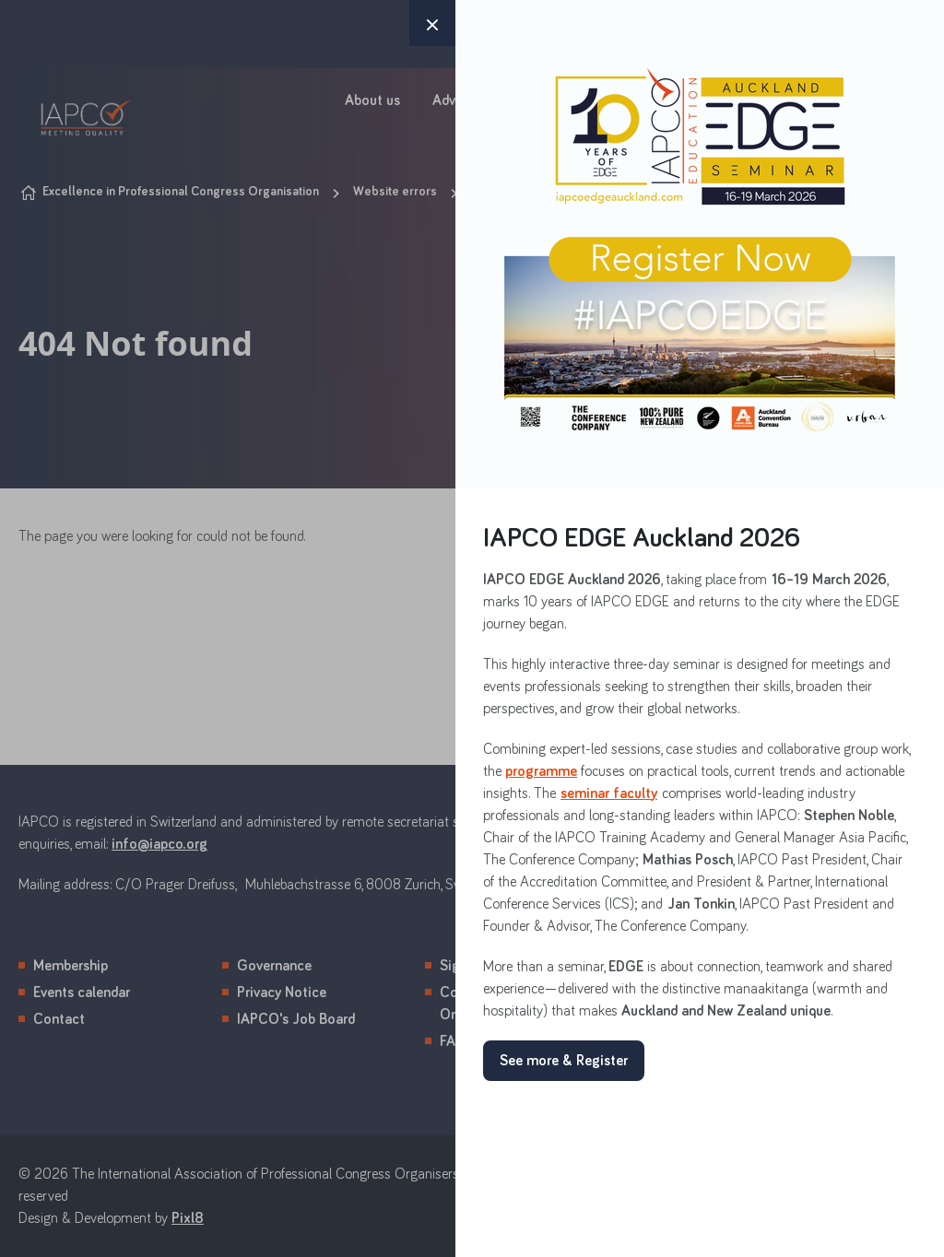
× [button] (432, 23)
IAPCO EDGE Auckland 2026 (641, 538)
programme (541, 771)
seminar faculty (608, 793)
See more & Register (564, 1060)
